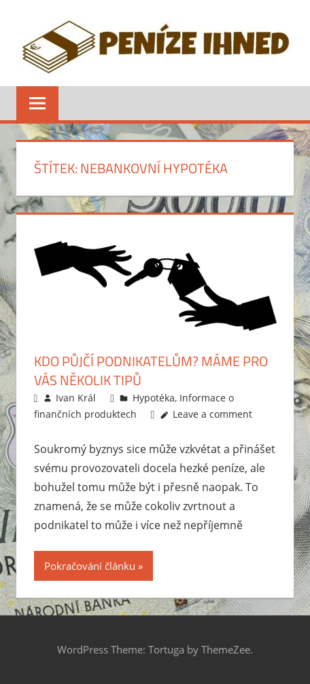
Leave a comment (212, 414)
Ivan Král (76, 397)
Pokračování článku (89, 566)
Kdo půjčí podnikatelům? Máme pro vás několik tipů (151, 370)
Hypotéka (154, 397)
